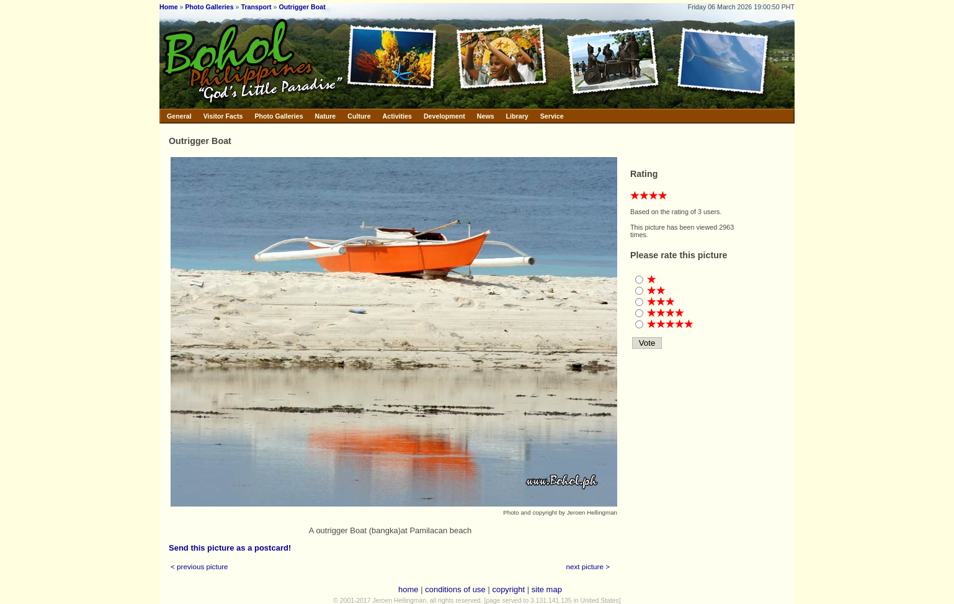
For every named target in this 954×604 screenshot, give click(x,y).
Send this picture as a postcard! (230, 547)
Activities (397, 116)
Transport (256, 7)
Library (517, 116)
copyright (508, 589)
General (179, 116)
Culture (358, 116)
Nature (325, 116)
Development (444, 116)
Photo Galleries (209, 7)
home (408, 589)
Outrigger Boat (302, 7)
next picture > (588, 566)
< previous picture (199, 566)
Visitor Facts (223, 116)
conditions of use (455, 589)
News (485, 116)
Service (552, 116)
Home (168, 7)
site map (547, 589)
